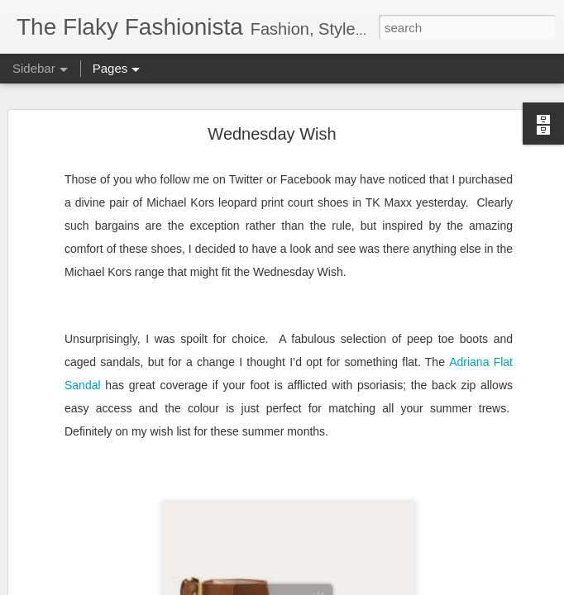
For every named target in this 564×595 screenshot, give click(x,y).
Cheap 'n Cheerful (80, 472)
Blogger (333, 586)
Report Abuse (382, 586)
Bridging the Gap (78, 547)
